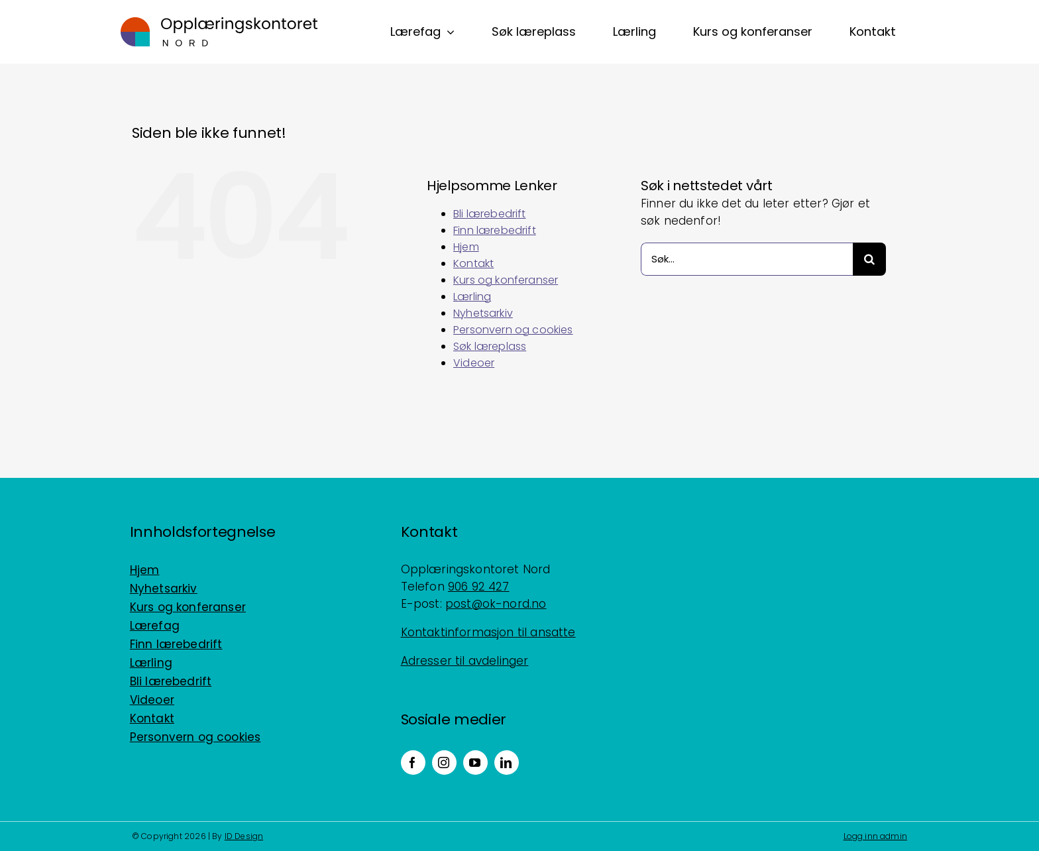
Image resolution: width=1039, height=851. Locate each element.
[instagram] (444, 762)
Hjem (466, 247)
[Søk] (869, 259)
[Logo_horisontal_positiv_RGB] (219, 22)
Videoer (473, 362)
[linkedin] (506, 762)
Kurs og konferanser (505, 280)
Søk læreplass (489, 346)
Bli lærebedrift (489, 213)
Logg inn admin (875, 836)
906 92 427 (479, 587)
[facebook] (413, 762)
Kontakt (473, 263)
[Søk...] (747, 259)
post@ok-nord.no (496, 604)
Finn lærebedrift (494, 230)
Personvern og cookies (513, 329)
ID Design (244, 836)
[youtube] (475, 762)
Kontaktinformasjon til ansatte (488, 632)
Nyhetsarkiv (483, 313)
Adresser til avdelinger (465, 661)
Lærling (472, 296)
